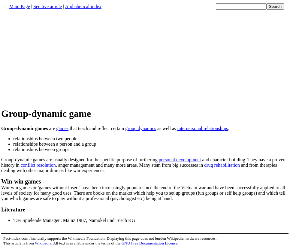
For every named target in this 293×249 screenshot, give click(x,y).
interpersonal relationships (202, 128)
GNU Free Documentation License (149, 243)
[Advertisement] (51, 60)
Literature (13, 210)
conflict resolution (38, 165)
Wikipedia (43, 243)
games (62, 128)
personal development (180, 159)
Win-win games (21, 181)
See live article (47, 6)
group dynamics (140, 128)
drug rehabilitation (222, 165)
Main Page (19, 6)
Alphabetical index (83, 6)
